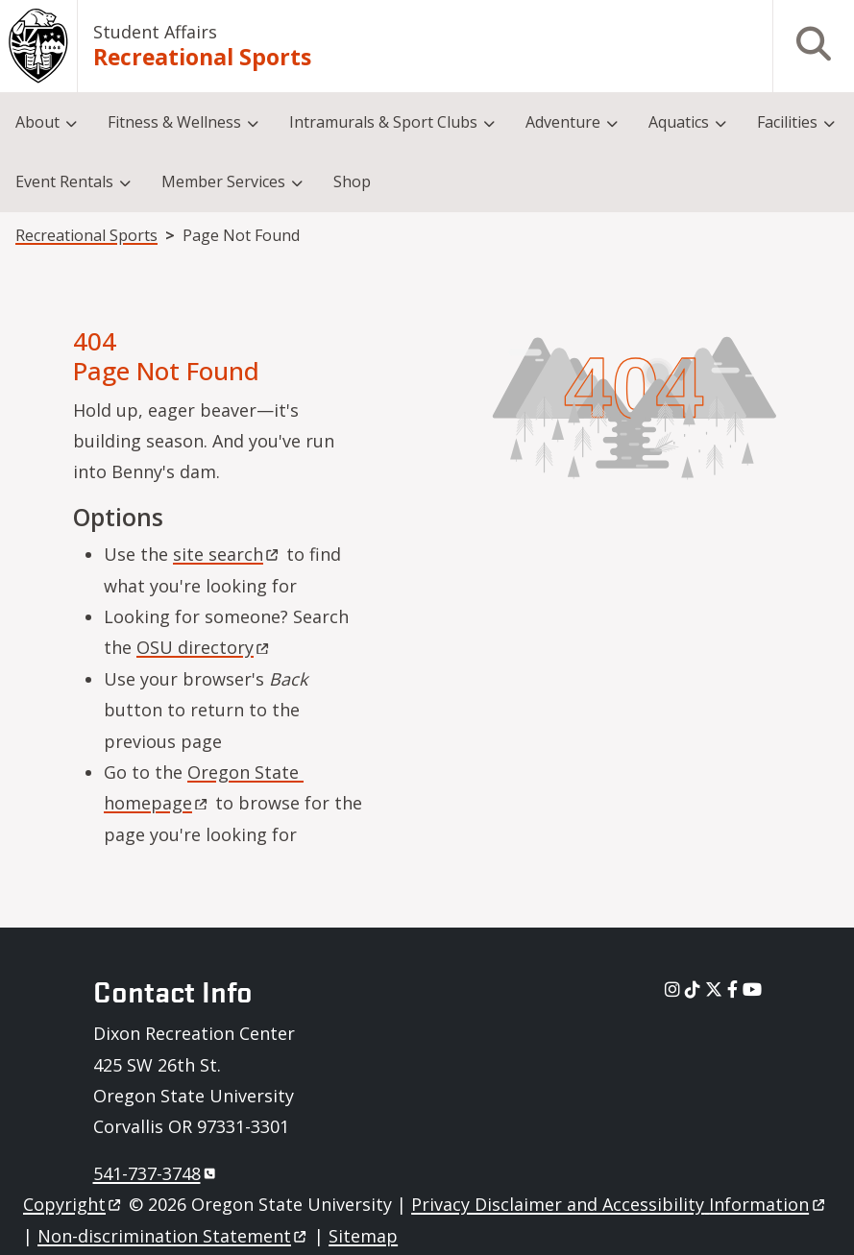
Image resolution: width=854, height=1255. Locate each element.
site (227, 554)
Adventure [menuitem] (562, 122)
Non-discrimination (173, 1235)
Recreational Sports (202, 57)
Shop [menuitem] (352, 181)
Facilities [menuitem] (787, 122)
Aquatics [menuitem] (678, 122)
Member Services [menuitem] (223, 181)
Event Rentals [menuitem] (64, 181)
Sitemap (363, 1235)
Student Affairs (155, 31)
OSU (204, 647)
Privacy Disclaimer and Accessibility (619, 1204)
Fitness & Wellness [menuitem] (174, 122)
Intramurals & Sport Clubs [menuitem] (383, 122)
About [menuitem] (37, 122)
